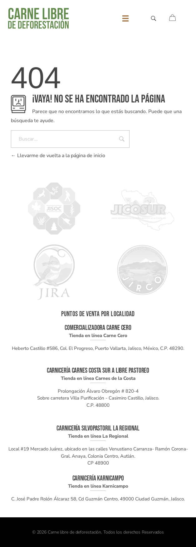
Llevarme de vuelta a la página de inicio (58, 155)
